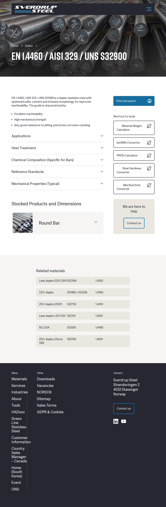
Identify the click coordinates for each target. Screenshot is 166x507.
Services (18, 386)
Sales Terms (46, 405)
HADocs (18, 412)
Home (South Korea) (17, 472)
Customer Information (21, 440)
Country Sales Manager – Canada (19, 454)
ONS (15, 489)
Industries (20, 392)
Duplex (29, 45)
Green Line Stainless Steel (19, 425)
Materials (19, 379)
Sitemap (44, 399)
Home (15, 45)
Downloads (46, 379)
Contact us (134, 223)
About (16, 399)
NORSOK (44, 392)
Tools (16, 405)
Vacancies (45, 386)
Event (16, 482)
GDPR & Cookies (50, 412)
